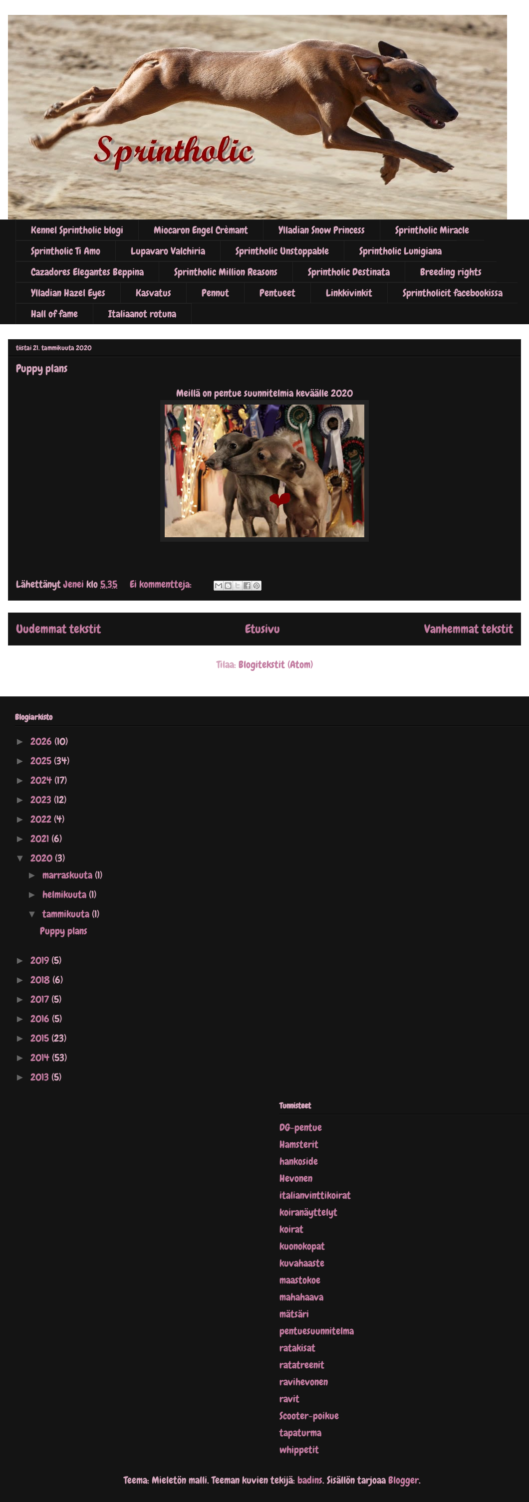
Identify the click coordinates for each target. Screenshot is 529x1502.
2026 (42, 741)
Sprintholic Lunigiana (400, 250)
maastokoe (299, 1280)
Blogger (403, 1480)
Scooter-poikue (309, 1415)
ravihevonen (303, 1381)
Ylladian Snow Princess (321, 229)
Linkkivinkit (349, 292)
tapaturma (300, 1432)
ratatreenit (301, 1364)
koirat (291, 1229)
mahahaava (301, 1296)
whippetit (299, 1449)
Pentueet (277, 292)
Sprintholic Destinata (349, 271)
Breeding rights (451, 271)
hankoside (298, 1161)
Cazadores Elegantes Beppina (87, 271)
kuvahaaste (301, 1263)
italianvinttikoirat (315, 1195)
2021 (40, 838)
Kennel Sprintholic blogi (77, 229)
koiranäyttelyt (308, 1212)
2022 (42, 819)
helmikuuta (65, 894)
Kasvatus (153, 292)
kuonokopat (302, 1246)
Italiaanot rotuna (142, 313)
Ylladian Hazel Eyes (68, 292)
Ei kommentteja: (162, 584)
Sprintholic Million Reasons (225, 271)
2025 (42, 760)
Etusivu (262, 629)
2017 (40, 999)
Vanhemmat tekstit (468, 629)
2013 (40, 1077)
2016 (41, 1018)
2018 (41, 979)
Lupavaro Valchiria (168, 250)
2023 (42, 799)
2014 (41, 1057)
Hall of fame (54, 313)
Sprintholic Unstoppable (282, 250)
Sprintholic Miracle (432, 229)
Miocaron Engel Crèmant (201, 229)
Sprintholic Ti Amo (65, 250)
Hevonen (295, 1178)
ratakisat (297, 1347)
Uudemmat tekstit (58, 629)
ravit (289, 1398)
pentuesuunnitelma (316, 1330)
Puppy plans (41, 368)
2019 (40, 960)
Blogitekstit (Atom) (276, 664)
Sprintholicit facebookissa (453, 292)
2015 (40, 1038)
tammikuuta (67, 913)
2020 (42, 858)
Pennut (215, 292)
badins (309, 1480)
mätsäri (294, 1313)
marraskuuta (68, 874)
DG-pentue (300, 1127)
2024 (42, 780)
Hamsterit (298, 1144)
